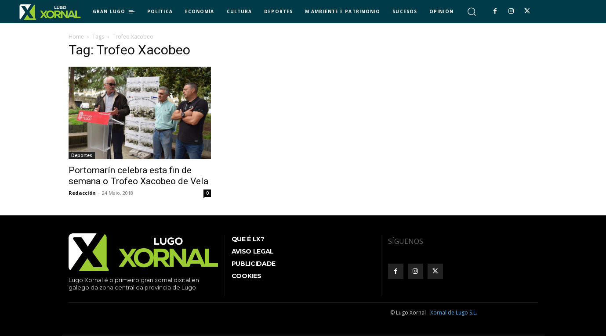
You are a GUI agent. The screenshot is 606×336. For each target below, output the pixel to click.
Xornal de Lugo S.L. (453, 312)
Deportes (81, 155)
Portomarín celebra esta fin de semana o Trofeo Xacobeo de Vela (138, 175)
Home (76, 36)
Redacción (82, 192)
